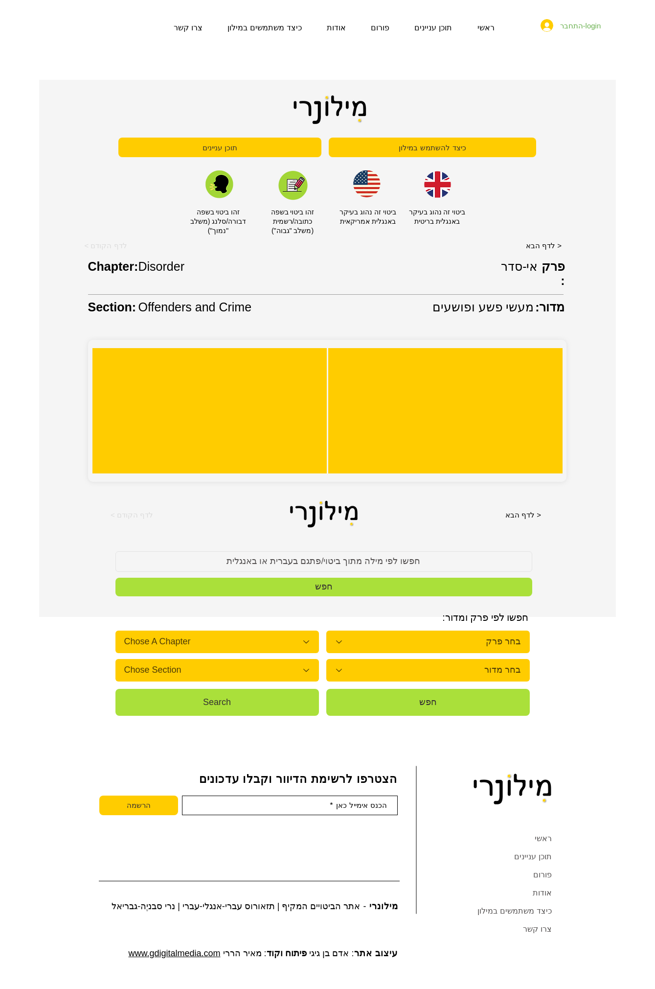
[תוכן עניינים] (219, 147)
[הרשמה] (138, 805)
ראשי (543, 838)
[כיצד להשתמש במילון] (432, 147)
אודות (542, 893)
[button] (106, 245)
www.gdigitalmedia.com (174, 953)
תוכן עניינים (533, 856)
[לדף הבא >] (543, 245)
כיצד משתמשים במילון (514, 911)
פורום (542, 875)
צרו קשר (537, 929)
